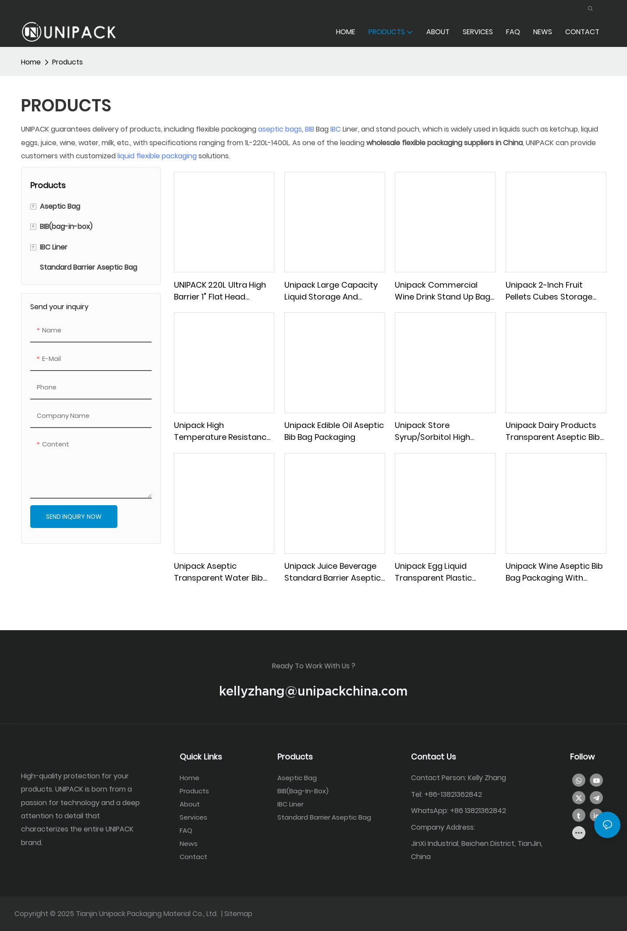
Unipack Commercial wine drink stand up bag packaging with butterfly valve (443, 290)
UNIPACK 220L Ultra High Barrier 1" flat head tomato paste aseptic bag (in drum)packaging (221, 290)
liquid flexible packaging (157, 155)
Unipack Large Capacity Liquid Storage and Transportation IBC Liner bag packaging (331, 290)
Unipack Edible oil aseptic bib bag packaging (334, 430)
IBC (335, 129)
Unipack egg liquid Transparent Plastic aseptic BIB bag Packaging (433, 571)
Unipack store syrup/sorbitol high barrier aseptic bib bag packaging (438, 430)
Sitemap (238, 913)
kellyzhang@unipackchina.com (313, 690)
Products (67, 62)
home (31, 62)
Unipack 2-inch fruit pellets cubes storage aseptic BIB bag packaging (549, 290)
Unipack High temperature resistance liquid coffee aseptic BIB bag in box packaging (223, 430)
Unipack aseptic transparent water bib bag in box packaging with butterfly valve (218, 571)
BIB (309, 129)
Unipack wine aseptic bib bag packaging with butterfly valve (554, 571)
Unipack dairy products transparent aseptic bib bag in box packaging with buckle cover (553, 430)
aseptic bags (280, 129)
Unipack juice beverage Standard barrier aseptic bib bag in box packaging (332, 571)
